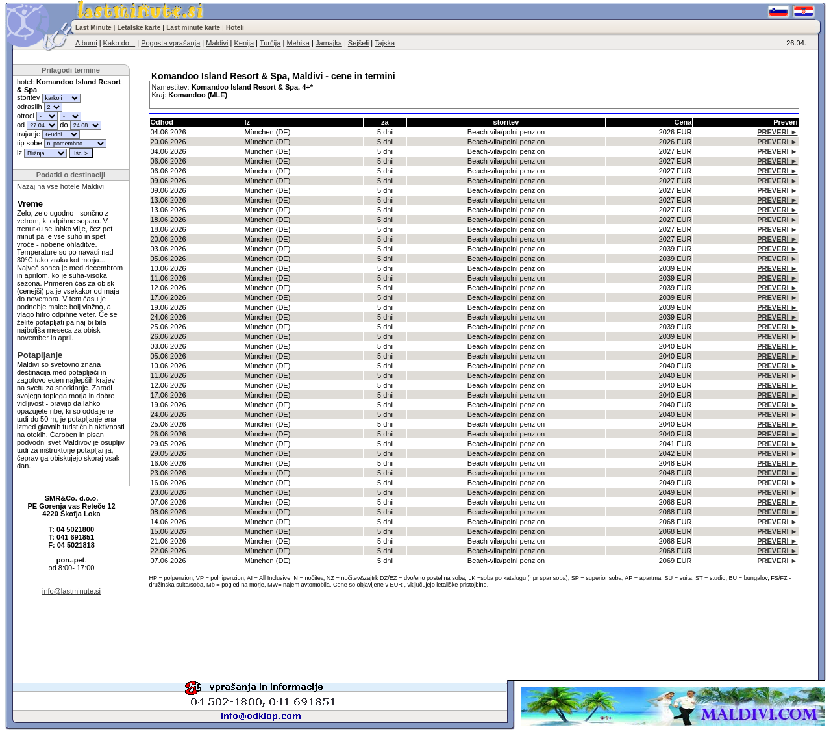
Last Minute (93, 27)
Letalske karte (139, 27)
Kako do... (119, 43)
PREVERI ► (777, 132)
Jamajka (329, 43)
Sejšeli (358, 43)
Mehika (297, 43)
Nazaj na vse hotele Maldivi (60, 186)
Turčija (270, 43)
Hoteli (235, 27)
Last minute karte (193, 27)
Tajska (385, 43)
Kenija (244, 43)
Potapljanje (40, 355)
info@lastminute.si (71, 591)
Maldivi (217, 43)
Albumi (86, 43)
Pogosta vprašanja (170, 43)
